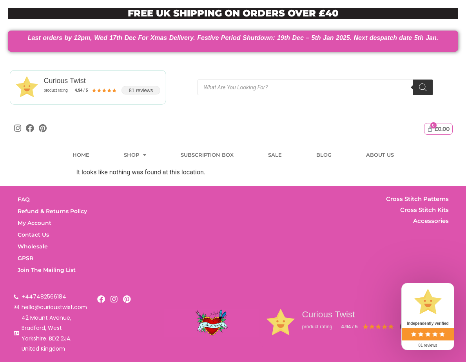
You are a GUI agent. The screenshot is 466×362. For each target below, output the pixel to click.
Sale (275, 155)
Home (81, 155)
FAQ (24, 199)
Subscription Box (207, 155)
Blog (324, 155)
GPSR (25, 258)
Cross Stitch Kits (424, 210)
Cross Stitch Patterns (417, 199)
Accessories (431, 220)
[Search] (423, 87)
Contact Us (33, 234)
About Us (380, 155)
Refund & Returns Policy (52, 211)
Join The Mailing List (47, 269)
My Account (34, 222)
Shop (135, 155)
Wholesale (33, 246)
